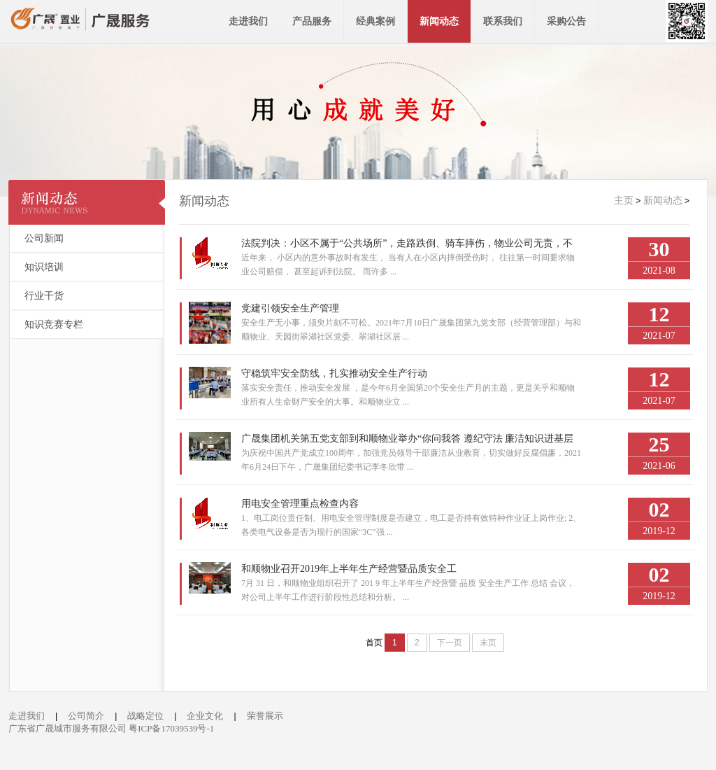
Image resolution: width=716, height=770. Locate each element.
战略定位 (145, 715)
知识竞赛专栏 (53, 324)
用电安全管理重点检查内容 (300, 503)
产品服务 (311, 21)
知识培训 (44, 267)
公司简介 (86, 715)
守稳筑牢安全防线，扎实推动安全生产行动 (334, 373)
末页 (488, 643)
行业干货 (44, 295)
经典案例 (375, 21)
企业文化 (205, 715)
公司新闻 (44, 238)
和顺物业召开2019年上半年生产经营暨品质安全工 (349, 569)
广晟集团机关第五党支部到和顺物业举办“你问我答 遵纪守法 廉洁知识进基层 (407, 438)
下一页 (449, 643)
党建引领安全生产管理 (290, 308)
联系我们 (502, 21)
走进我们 (248, 21)
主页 (623, 200)
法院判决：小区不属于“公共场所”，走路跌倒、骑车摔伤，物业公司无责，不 (407, 243)
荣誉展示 (265, 715)
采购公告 (566, 21)
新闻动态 (439, 21)
